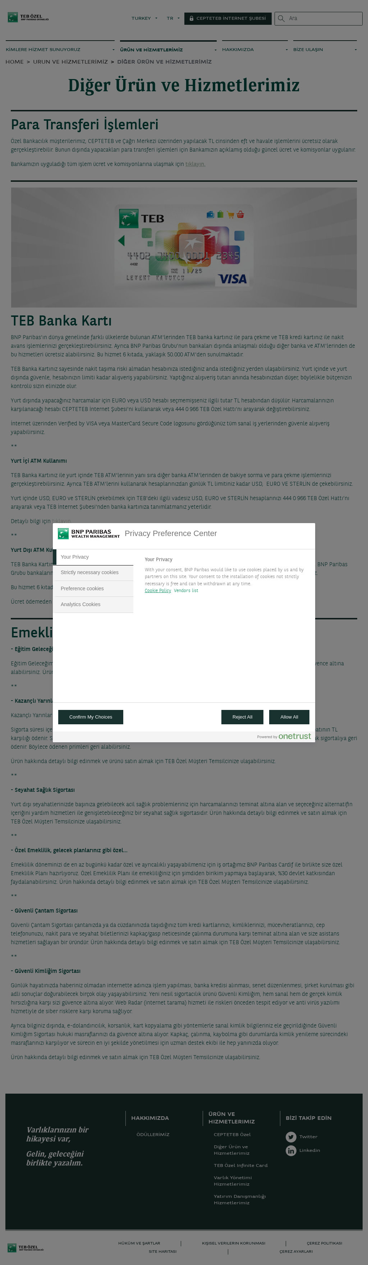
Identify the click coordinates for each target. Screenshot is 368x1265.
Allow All (289, 717)
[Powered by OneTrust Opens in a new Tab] (284, 737)
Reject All (243, 717)
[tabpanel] (227, 577)
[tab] (93, 557)
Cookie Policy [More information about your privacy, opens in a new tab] (158, 590)
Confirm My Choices (90, 717)
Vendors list (186, 590)
